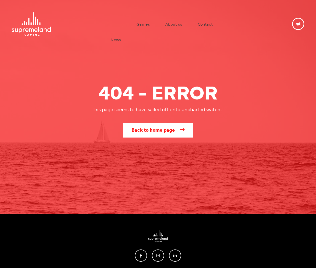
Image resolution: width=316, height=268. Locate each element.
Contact (189, 15)
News (124, 15)
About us (166, 15)
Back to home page (153, 129)
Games (143, 15)
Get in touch (298, 16)
